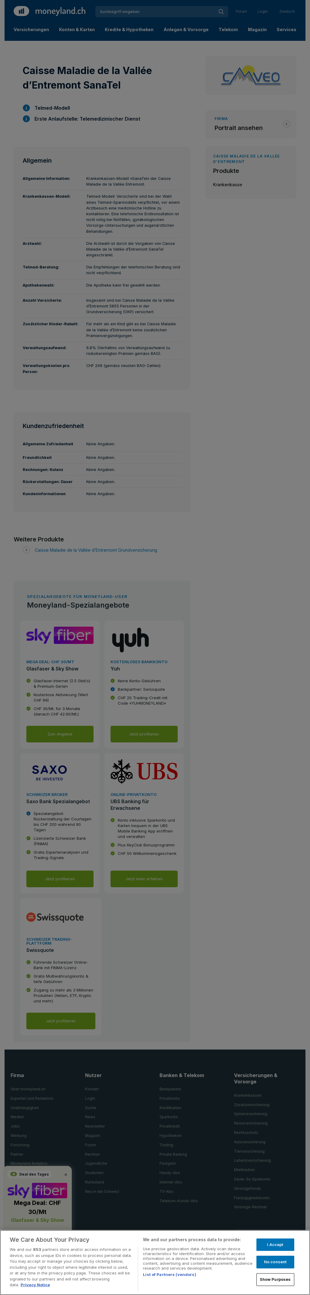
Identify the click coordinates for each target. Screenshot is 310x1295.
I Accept (275, 1244)
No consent (275, 1261)
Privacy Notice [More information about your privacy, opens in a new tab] (35, 1284)
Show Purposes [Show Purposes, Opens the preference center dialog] (275, 1279)
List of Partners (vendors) (169, 1274)
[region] (155, 1262)
